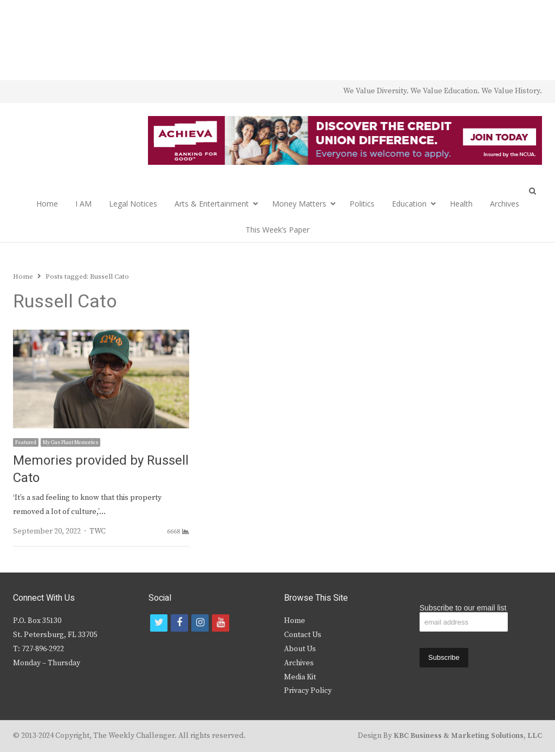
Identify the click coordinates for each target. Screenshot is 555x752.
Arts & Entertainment (212, 203)
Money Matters (299, 203)
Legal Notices (133, 203)
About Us (300, 649)
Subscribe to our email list (463, 607)
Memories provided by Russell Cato (101, 469)
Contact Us (302, 635)
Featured (25, 442)
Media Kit (300, 677)
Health (461, 203)
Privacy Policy (308, 691)
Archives (504, 203)
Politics (362, 203)
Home (47, 203)
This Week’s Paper (277, 229)
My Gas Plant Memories (70, 442)
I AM (83, 203)
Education (409, 203)
